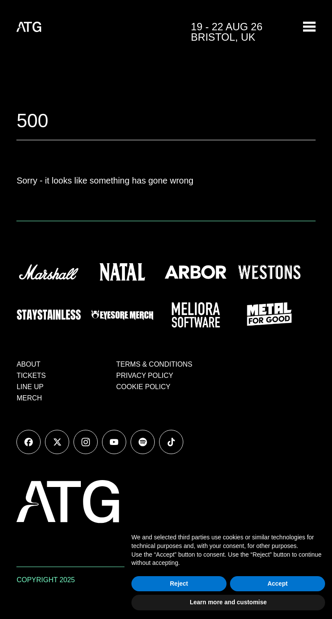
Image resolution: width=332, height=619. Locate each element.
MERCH (29, 398)
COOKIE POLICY (143, 386)
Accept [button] (278, 583)
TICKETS (31, 375)
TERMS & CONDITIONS (154, 364)
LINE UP (29, 386)
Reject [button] (179, 583)
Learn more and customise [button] (228, 602)
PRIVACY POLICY (144, 375)
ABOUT (28, 364)
